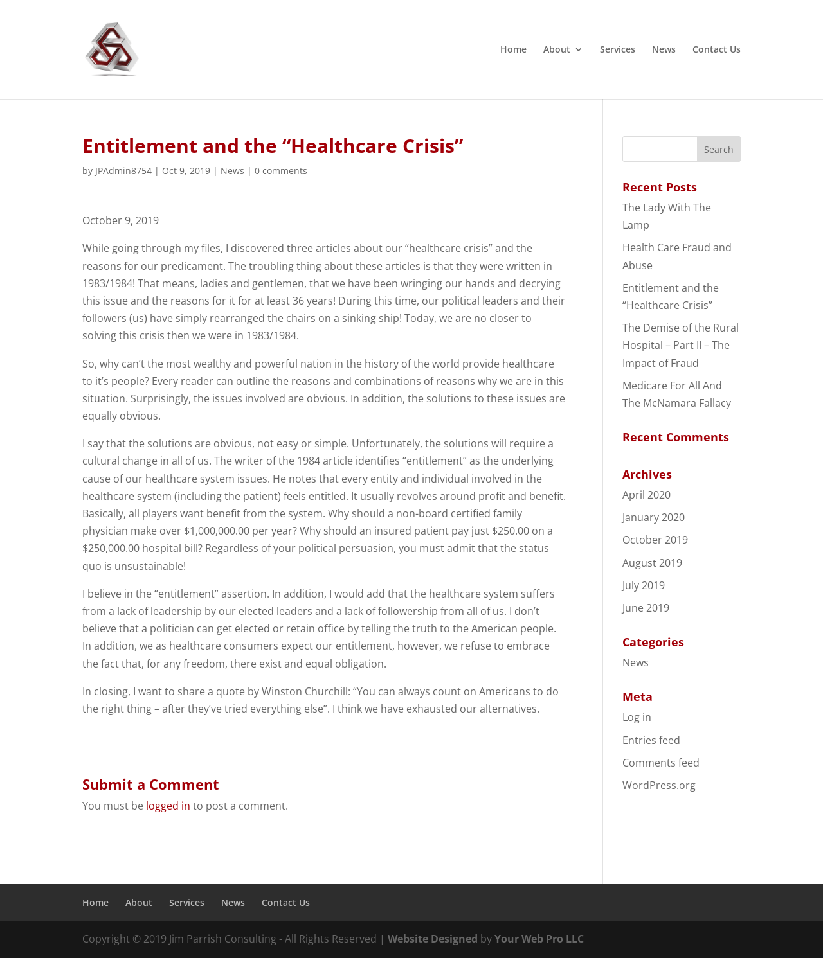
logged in (168, 806)
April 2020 (646, 495)
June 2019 (645, 608)
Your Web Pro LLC (539, 939)
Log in (636, 717)
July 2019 (643, 585)
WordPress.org (659, 785)
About (556, 50)
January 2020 (653, 517)
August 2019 (652, 563)
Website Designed (433, 939)
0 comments (281, 170)
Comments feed (661, 763)
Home (513, 50)
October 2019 (655, 540)
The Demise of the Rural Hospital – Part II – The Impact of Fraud (680, 345)
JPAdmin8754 (123, 170)
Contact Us (716, 50)
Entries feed (651, 740)
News (664, 50)
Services (617, 50)
